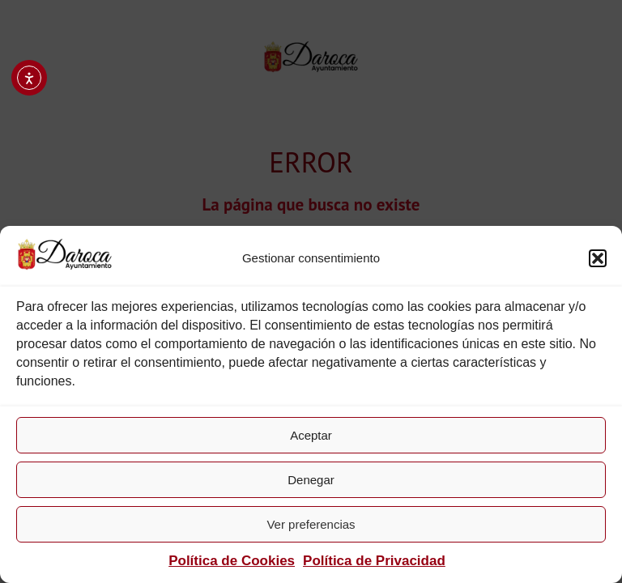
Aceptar (311, 435)
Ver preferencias (310, 524)
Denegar (311, 480)
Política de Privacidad (374, 560)
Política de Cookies (231, 560)
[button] (598, 258)
